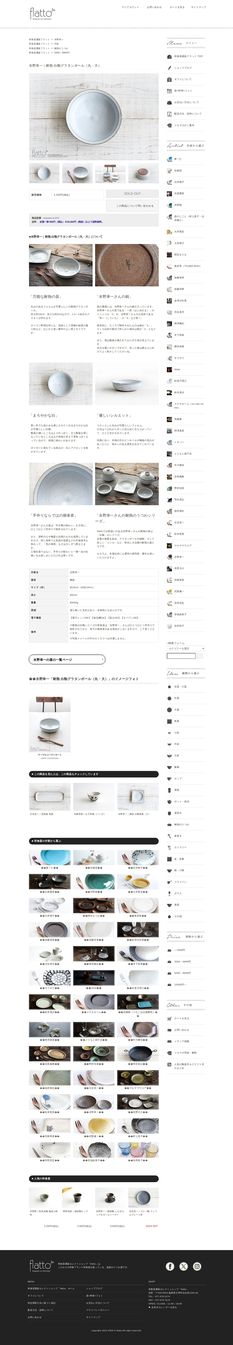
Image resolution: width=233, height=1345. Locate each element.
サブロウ (50, 988)
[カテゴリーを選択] (186, 648)
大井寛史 (138, 892)
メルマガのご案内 (184, 125)
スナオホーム (93, 1012)
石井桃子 (138, 867)
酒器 (176, 790)
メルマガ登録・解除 (185, 1052)
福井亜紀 (50, 1088)
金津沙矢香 (138, 940)
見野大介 (138, 1112)
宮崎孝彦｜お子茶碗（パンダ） (90, 814)
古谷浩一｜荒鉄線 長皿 (42, 814)
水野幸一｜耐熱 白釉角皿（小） (134, 814)
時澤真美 (50, 1040)
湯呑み (178, 813)
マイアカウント (128, 7)
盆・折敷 (179, 859)
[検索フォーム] (199, 655)
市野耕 (93, 892)
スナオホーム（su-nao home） (188, 406)
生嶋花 (93, 867)
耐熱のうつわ (181, 824)
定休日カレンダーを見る (164, 1307)
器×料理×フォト (183, 90)
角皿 (176, 721)
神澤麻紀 (94, 964)
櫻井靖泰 (179, 346)
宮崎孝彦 (50, 1136)
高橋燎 (178, 419)
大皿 (176, 709)
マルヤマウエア (138, 1088)
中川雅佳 (138, 1040)
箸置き (178, 836)
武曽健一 (94, 1136)
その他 (178, 916)
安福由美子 (94, 1160)
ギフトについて (183, 79)
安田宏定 (50, 1160)
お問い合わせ (152, 7)
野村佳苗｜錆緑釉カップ (76, 1211)
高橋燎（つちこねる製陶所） (139, 1012)
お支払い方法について (97, 1303)
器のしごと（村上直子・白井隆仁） (189, 218)
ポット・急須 (181, 801)
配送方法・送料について (188, 113)
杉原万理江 (138, 988)
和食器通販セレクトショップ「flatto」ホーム (51, 1288)
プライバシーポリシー (97, 1310)
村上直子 (138, 1136)
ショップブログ (183, 67)
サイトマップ (196, 7)
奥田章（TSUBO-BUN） (188, 266)
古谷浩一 (94, 1088)
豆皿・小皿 (180, 686)
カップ (178, 778)
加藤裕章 (50, 940)
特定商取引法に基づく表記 (41, 1303)
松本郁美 (50, 1112)
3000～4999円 (182, 961)
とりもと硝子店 (94, 1040)
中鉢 (176, 744)
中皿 (176, 698)
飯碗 (176, 767)
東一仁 (49, 867)
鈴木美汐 (50, 1012)
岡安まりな (94, 915)
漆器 (176, 904)
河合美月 (50, 964)
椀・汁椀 (179, 870)
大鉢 (176, 755)
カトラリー (180, 847)
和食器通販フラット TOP (188, 56)
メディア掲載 (181, 1041)
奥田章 (138, 915)
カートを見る (175, 7)
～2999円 (179, 950)
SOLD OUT (132, 193)
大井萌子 (50, 915)
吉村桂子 (138, 1160)
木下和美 (138, 964)
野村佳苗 (94, 1064)
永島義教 (50, 1064)
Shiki (94, 988)
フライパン (180, 882)
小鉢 (176, 732)
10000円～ (180, 984)
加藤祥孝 (94, 940)
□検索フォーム (176, 643)
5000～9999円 (182, 973)
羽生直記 (138, 1064)
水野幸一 (94, 1112)
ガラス (178, 893)
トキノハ (179, 442)
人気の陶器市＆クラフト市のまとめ (189, 1066)
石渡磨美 (50, 892)
